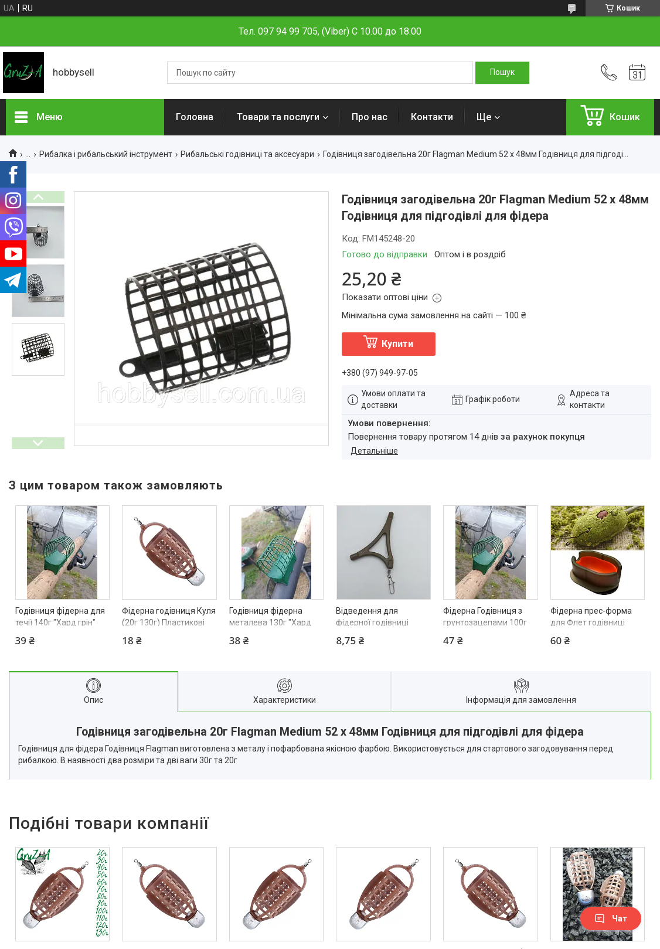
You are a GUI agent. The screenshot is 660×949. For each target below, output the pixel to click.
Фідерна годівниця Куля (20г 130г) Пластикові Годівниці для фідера (169, 622)
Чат (610, 918)
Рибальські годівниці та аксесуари (247, 154)
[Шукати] (502, 73)
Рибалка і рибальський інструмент (105, 154)
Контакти (432, 117)
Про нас (369, 117)
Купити (397, 343)
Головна (194, 117)
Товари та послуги (278, 117)
